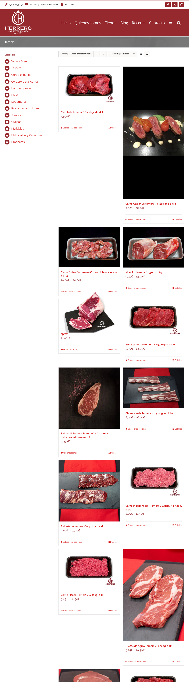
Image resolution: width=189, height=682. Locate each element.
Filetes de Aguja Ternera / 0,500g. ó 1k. (148, 646)
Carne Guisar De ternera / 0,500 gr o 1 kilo (150, 203)
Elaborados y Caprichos (26, 135)
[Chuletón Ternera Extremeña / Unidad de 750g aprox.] (89, 312)
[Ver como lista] (147, 54)
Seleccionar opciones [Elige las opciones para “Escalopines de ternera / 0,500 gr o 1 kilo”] (137, 360)
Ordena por (76, 54)
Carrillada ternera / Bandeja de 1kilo (83, 112)
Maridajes (17, 128)
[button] (178, 22)
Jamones (17, 115)
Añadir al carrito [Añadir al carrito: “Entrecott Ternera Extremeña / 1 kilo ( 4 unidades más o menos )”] (70, 453)
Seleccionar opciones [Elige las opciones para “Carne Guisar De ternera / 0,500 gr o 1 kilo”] (137, 219)
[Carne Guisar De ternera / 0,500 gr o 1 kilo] (153, 133)
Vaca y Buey (19, 61)
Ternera (16, 68)
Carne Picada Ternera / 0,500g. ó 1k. (82, 595)
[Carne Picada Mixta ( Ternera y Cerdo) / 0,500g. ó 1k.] (153, 480)
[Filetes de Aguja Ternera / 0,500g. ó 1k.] (153, 595)
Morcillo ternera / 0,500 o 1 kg (143, 272)
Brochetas (18, 142)
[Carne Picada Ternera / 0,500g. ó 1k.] (89, 569)
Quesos (16, 121)
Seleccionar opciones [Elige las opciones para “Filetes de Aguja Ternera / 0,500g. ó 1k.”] (137, 662)
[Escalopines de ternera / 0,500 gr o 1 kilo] (153, 319)
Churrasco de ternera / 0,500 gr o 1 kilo (149, 413)
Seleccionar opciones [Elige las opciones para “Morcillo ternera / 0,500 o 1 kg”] (137, 288)
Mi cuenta (69, 5)
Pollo (14, 95)
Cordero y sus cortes (25, 81)
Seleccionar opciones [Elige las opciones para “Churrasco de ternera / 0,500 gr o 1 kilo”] (137, 429)
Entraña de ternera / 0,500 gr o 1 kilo (83, 526)
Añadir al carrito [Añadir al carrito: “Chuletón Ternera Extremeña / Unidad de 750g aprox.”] (70, 350)
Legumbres (19, 101)
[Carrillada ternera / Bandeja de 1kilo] (89, 87)
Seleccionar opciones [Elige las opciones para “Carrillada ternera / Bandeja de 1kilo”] (72, 128)
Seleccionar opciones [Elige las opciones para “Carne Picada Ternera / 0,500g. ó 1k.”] (72, 611)
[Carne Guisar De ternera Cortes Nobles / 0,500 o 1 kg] (89, 247)
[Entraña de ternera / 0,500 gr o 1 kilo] (89, 490)
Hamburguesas (21, 88)
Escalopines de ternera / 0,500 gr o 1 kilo (150, 344)
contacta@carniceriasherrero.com (44, 5)
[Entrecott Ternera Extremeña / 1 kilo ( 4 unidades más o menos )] (89, 398)
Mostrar (119, 54)
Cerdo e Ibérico (21, 74)
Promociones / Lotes (25, 108)
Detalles (113, 128)
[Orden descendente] (104, 54)
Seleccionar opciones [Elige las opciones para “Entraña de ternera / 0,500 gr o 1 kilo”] (72, 542)
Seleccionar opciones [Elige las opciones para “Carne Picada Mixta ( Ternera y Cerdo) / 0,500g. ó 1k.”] (137, 525)
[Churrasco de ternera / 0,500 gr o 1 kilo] (153, 388)
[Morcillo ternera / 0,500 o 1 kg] (153, 247)
